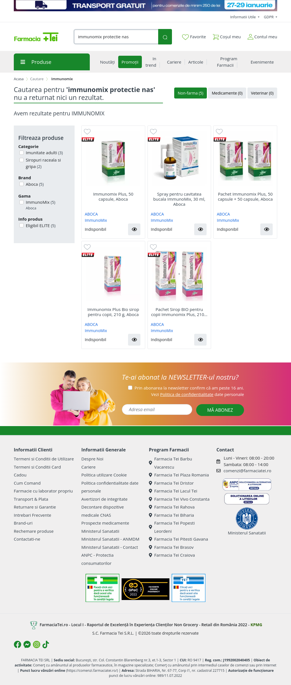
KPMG (256, 624)
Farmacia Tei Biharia (171, 515)
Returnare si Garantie (35, 507)
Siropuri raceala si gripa (43, 163)
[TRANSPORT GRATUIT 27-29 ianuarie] (145, 5)
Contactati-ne (27, 539)
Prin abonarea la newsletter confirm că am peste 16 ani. (189, 388)
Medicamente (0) (227, 93)
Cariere (88, 467)
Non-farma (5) (190, 93)
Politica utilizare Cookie (104, 475)
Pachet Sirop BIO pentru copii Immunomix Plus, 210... (179, 312)
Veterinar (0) (262, 93)
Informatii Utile (243, 16)
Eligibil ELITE (40, 225)
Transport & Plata (31, 499)
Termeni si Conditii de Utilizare (44, 459)
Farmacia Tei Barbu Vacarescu (170, 463)
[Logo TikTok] (45, 644)
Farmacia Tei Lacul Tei (173, 491)
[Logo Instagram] (36, 644)
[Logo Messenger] (27, 644)
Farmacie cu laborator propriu (43, 491)
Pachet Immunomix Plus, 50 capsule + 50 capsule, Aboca (245, 196)
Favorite (194, 37)
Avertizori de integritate (104, 499)
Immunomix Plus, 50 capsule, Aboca (113, 196)
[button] (134, 229)
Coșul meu (227, 35)
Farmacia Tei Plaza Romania (179, 475)
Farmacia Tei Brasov (171, 547)
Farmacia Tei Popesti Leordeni (172, 527)
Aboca (34, 184)
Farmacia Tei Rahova (172, 507)
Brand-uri (23, 523)
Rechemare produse (33, 531)
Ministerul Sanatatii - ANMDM (110, 539)
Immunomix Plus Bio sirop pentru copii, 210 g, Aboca (113, 312)
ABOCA (91, 214)
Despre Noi (92, 459)
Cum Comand (27, 483)
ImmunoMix (40, 205)
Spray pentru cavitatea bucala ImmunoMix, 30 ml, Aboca (179, 199)
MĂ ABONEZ (220, 410)
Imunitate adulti (44, 152)
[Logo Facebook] (17, 644)
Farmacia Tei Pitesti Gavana (178, 539)
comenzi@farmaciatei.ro (247, 470)
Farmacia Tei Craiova (172, 555)
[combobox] (115, 36)
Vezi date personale (197, 394)
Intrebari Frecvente (32, 515)
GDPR (269, 16)
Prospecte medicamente (105, 523)
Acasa (19, 78)
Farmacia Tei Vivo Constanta (179, 499)
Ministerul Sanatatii (100, 531)
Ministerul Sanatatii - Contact (109, 547)
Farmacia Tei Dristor (171, 483)
